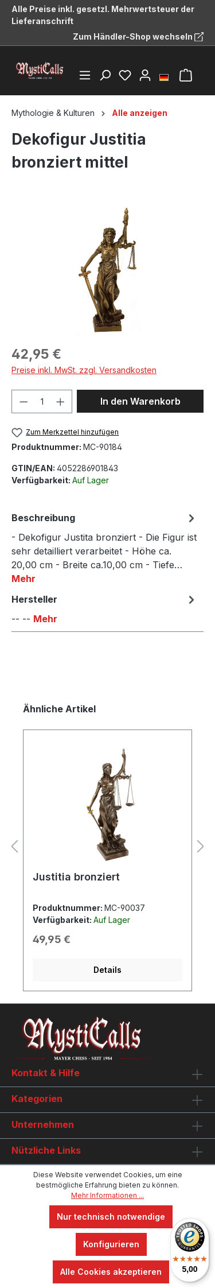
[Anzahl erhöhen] (61, 401)
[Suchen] (105, 75)
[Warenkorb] (186, 75)
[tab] (104, 547)
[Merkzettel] (125, 75)
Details (107, 970)
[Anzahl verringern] (23, 401)
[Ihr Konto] (145, 75)
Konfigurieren (111, 1244)
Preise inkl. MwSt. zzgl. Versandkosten (84, 370)
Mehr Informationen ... (107, 1195)
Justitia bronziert (76, 877)
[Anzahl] (42, 401)
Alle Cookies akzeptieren (111, 1272)
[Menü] (85, 75)
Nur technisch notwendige (111, 1216)
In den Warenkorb (140, 401)
